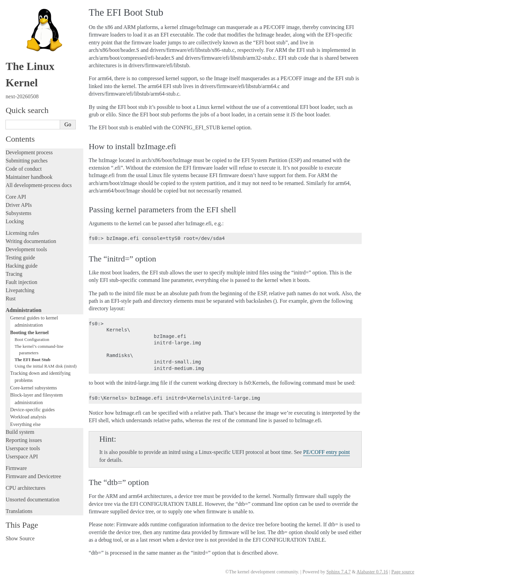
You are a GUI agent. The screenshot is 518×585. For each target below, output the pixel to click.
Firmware (16, 468)
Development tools (26, 249)
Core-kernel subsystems (33, 387)
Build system (19, 432)
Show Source (19, 538)
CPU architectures (25, 488)
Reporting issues (23, 440)
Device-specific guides (32, 409)
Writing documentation (30, 241)
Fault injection (21, 282)
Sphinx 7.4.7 (338, 571)
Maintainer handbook (28, 177)
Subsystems (18, 213)
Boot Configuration (32, 339)
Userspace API (21, 456)
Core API (15, 197)
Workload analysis (28, 416)
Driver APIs (18, 205)
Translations (18, 511)
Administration (23, 310)
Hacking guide (21, 266)
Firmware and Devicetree (33, 476)
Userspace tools (22, 448)
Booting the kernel (29, 332)
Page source (402, 571)
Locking (14, 221)
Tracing (13, 274)
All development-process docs (38, 185)
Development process (29, 152)
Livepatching (19, 290)
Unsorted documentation (32, 499)
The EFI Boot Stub (33, 359)
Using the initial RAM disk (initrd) (46, 366)
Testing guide (20, 257)
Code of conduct (23, 169)
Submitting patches (26, 160)
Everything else (25, 424)
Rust (10, 298)
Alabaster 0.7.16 (372, 571)
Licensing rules (22, 233)
